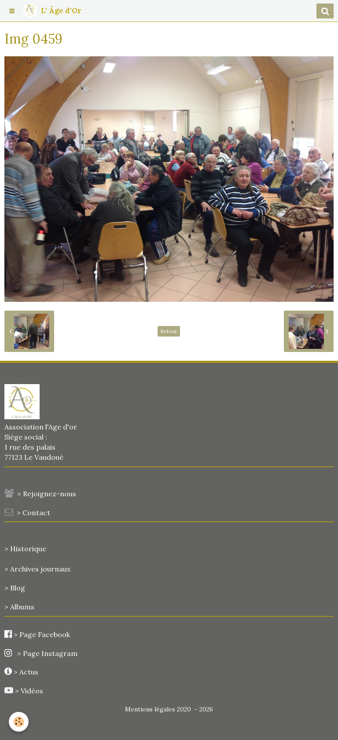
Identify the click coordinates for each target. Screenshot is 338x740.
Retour (168, 331)
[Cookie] (19, 722)
